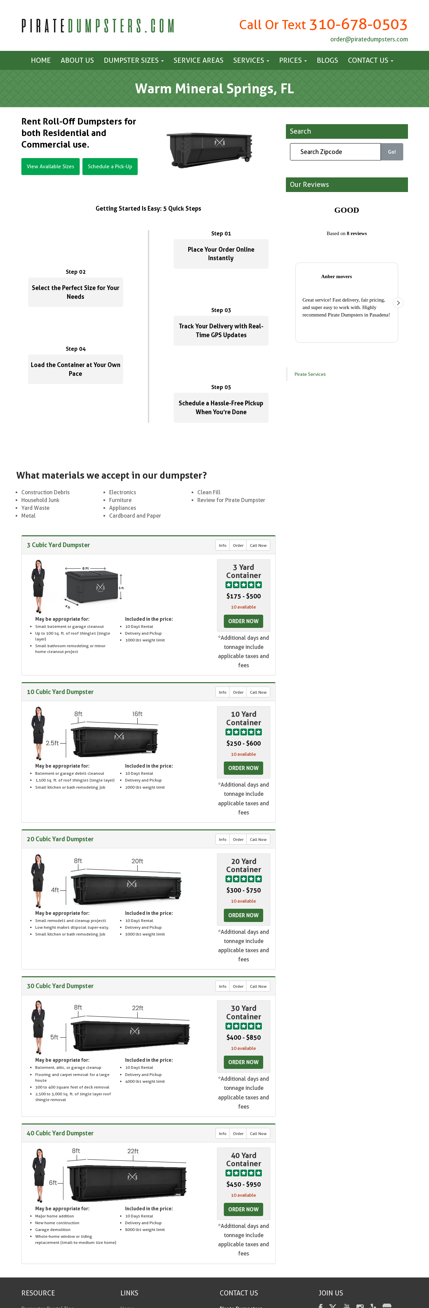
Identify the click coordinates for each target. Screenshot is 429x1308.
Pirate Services (310, 212)
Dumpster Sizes (134, 60)
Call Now (258, 545)
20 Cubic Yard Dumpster (60, 839)
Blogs (327, 60)
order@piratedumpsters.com (369, 39)
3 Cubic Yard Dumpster (58, 545)
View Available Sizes (50, 167)
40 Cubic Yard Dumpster (60, 1133)
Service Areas (198, 60)
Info (223, 545)
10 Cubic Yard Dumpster (60, 691)
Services (251, 60)
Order (238, 545)
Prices (293, 60)
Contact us (370, 60)
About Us (77, 60)
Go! (392, 152)
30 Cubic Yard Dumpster (60, 986)
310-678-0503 (358, 24)
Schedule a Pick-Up (110, 167)
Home (41, 60)
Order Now (243, 621)
